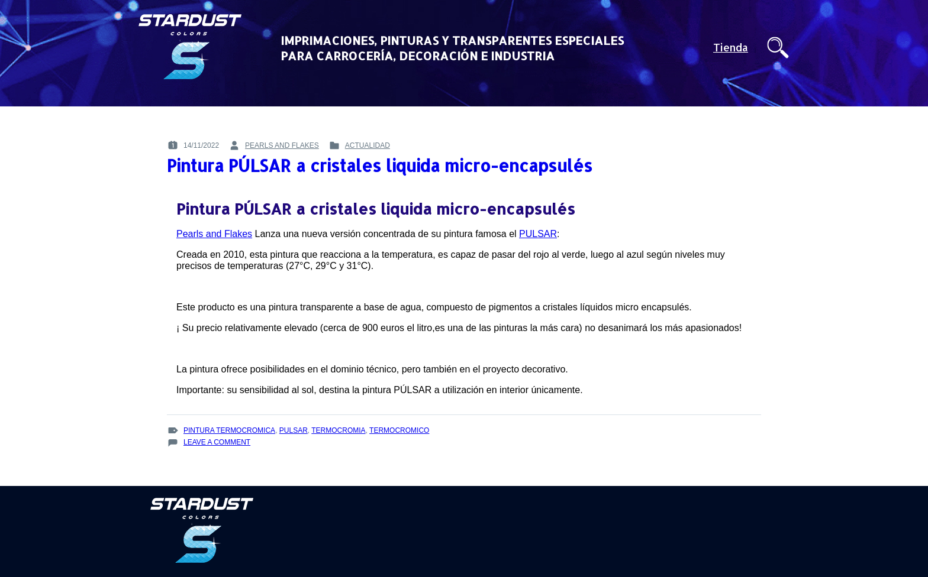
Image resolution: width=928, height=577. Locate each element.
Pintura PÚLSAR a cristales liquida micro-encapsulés (379, 165)
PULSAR (538, 234)
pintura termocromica (229, 430)
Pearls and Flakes (214, 234)
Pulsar (293, 430)
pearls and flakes (282, 145)
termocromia (338, 430)
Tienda (730, 47)
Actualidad (367, 145)
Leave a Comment (216, 442)
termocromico (399, 430)
